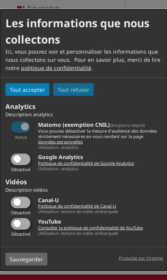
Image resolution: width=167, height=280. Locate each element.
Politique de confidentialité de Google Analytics (86, 163)
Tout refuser (73, 89)
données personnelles (60, 141)
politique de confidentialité (56, 68)
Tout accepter (27, 89)
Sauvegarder (26, 258)
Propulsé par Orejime (141, 258)
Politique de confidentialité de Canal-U (77, 206)
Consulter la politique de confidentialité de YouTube (90, 227)
